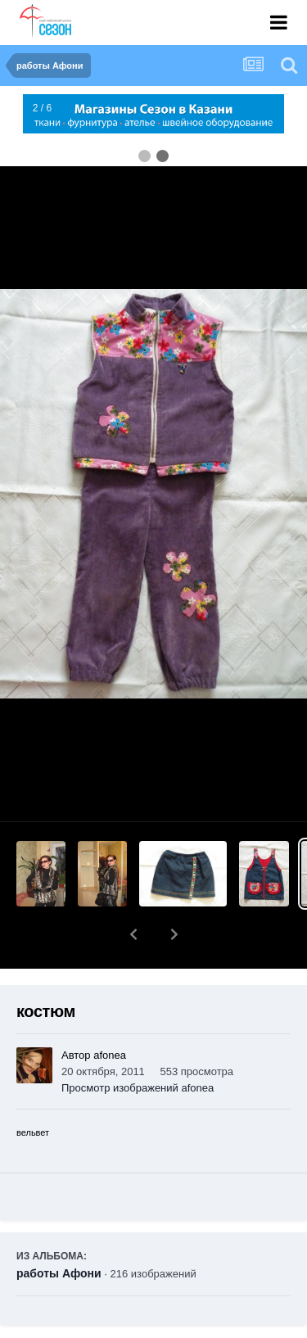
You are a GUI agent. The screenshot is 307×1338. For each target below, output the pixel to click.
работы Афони (59, 1230)
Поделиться (76, 1326)
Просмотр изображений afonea (137, 1045)
